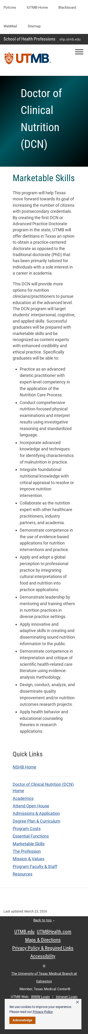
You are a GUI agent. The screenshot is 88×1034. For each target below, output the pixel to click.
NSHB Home (24, 767)
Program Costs (27, 828)
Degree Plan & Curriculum (36, 821)
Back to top (44, 920)
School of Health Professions (29, 39)
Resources (22, 874)
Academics (23, 798)
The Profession (27, 851)
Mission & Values (28, 858)
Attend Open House (31, 806)
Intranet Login (66, 997)
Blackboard (67, 7)
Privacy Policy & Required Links (42, 948)
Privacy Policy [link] (43, 1012)
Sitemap (34, 26)
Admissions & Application (36, 813)
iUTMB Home (37, 7)
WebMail (10, 26)
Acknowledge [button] (22, 1020)
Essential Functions (31, 836)
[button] (79, 52)
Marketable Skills (29, 843)
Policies (10, 7)
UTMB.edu (24, 932)
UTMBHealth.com (54, 932)
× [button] (77, 1002)
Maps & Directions (43, 940)
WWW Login (40, 997)
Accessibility (42, 956)
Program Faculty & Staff (35, 866)
